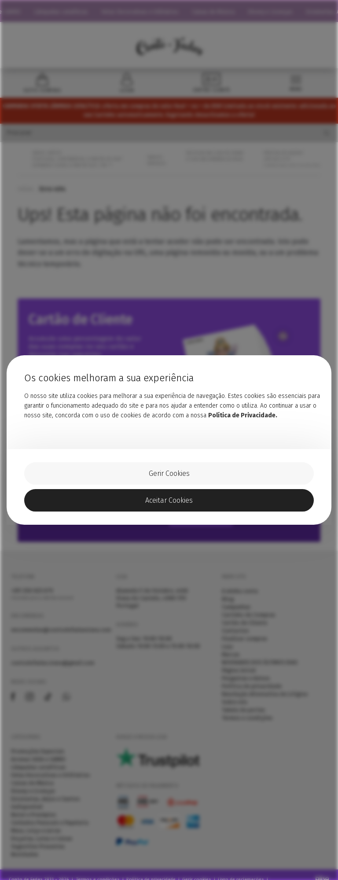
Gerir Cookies (169, 473)
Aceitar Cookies (169, 500)
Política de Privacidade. (242, 415)
